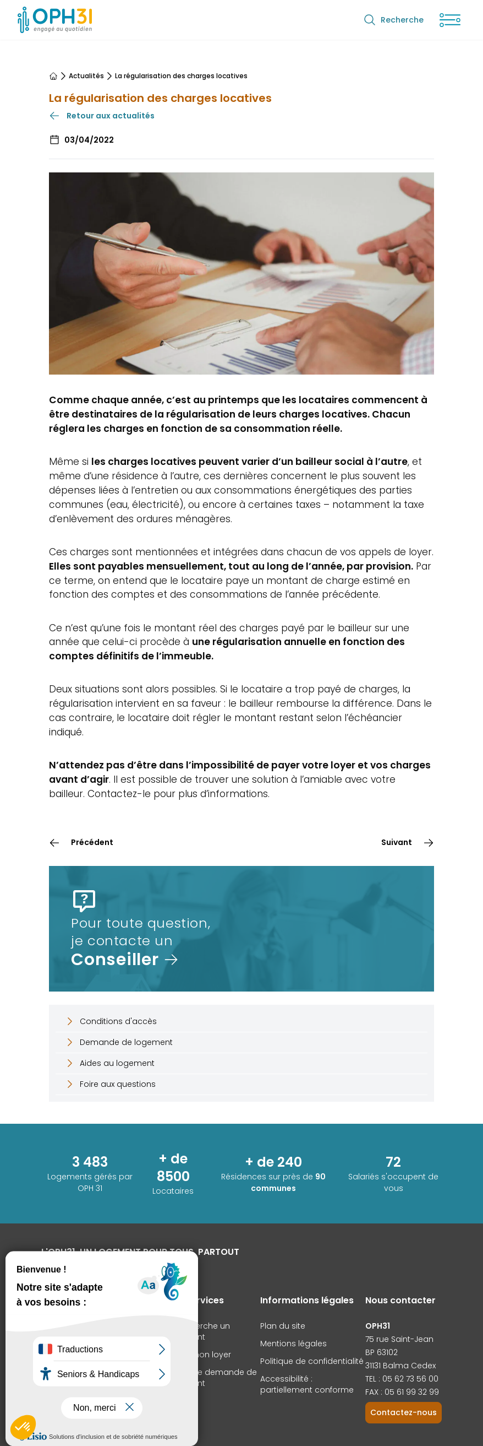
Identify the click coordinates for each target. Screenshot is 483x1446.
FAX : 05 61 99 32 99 (402, 1392)
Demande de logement (118, 1042)
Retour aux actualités (102, 115)
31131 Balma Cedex (400, 1365)
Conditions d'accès (110, 1021)
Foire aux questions (110, 1084)
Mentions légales (293, 1343)
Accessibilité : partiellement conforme (307, 1384)
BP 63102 (381, 1352)
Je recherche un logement (198, 1331)
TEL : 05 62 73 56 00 (401, 1378)
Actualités (86, 76)
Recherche (393, 19)
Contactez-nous (403, 1412)
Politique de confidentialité (312, 1361)
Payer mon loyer (199, 1354)
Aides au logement (109, 1063)
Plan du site (282, 1325)
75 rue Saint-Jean (399, 1339)
